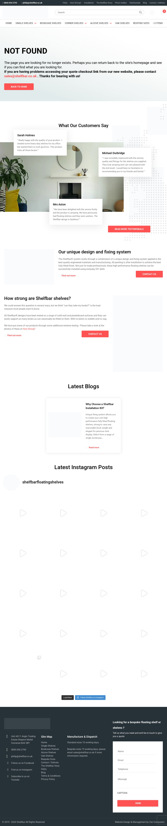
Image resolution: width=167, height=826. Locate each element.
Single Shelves (24, 23)
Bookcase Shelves (50, 23)
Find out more (67, 275)
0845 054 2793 (9, 3)
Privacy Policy (48, 779)
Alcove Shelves (99, 23)
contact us (149, 274)
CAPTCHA (122, 793)
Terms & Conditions (50, 776)
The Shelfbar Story (104, 3)
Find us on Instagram (21, 769)
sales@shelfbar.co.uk (20, 76)
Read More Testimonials (129, 229)
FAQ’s (44, 769)
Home (9, 23)
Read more (92, 447)
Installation (89, 3)
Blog (145, 3)
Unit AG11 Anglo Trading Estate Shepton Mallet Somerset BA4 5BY (23, 739)
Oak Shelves (122, 23)
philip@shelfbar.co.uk (31, 3)
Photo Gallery (121, 3)
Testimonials (134, 3)
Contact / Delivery (157, 3)
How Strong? (75, 3)
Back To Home (19, 86)
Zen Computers (156, 822)
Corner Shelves (74, 23)
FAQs (65, 3)
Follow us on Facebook (22, 763)
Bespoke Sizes (141, 23)
